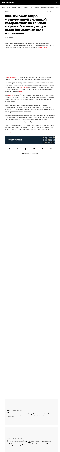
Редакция (4, 400)
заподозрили (9, 132)
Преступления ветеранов (47, 7)
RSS (3, 418)
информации (12, 77)
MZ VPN (4, 427)
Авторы (3, 409)
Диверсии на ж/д (6, 7)
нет (20, 91)
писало (10, 95)
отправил (24, 87)
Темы (3, 414)
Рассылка (4, 423)
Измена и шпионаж (17, 7)
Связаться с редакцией (30, 153)
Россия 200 (5, 432)
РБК (40, 47)
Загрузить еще (31, 341)
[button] (56, 2)
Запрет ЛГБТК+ (28, 7)
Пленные (36, 7)
